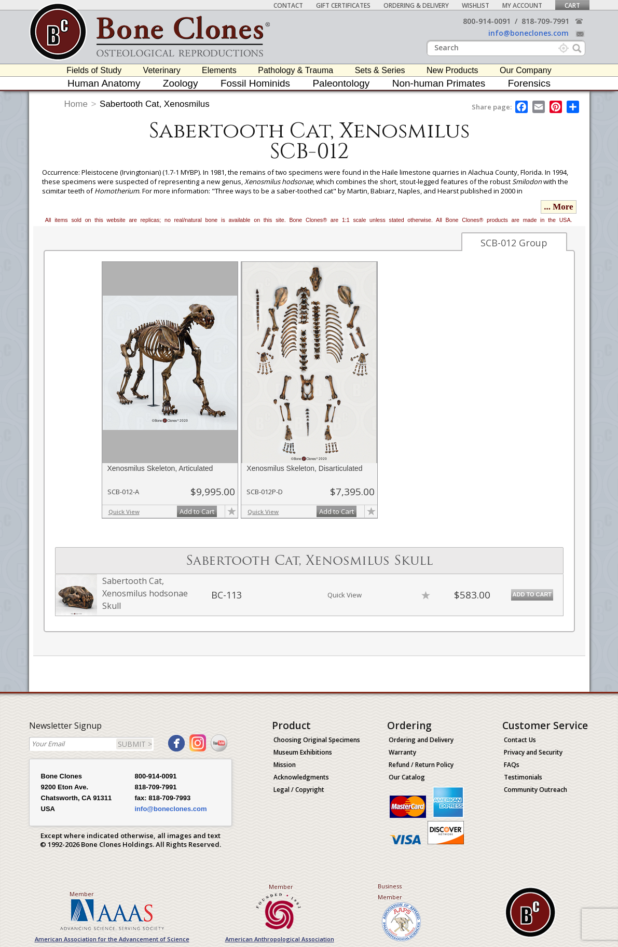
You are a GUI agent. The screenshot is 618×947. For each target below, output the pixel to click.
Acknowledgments (301, 777)
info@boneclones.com (528, 33)
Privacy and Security (533, 752)
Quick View (124, 512)
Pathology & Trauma (295, 70)
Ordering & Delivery (416, 5)
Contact (288, 5)
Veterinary (162, 70)
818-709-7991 (545, 21)
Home (76, 104)
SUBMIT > (135, 744)
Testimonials (523, 777)
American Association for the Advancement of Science (112, 939)
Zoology (180, 83)
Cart (572, 5)
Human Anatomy (103, 83)
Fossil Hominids (255, 83)
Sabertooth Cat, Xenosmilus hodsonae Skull (145, 593)
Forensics (529, 83)
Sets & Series (380, 70)
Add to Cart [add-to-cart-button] (197, 511)
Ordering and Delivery (421, 739)
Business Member (390, 891)
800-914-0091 (487, 21)
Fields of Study (93, 70)
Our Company (526, 70)
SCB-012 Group (513, 242)
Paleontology (340, 83)
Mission (284, 764)
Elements (219, 70)
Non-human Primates (439, 83)
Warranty (402, 752)
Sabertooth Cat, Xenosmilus (155, 104)
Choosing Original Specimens (316, 739)
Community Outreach (535, 789)
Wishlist (475, 5)
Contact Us (520, 739)
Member (82, 894)
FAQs (511, 764)
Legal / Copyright (298, 789)
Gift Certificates (343, 5)
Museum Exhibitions (302, 752)
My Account (522, 5)
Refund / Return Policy (421, 764)
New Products (452, 70)
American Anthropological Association (279, 939)
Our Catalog (407, 777)
